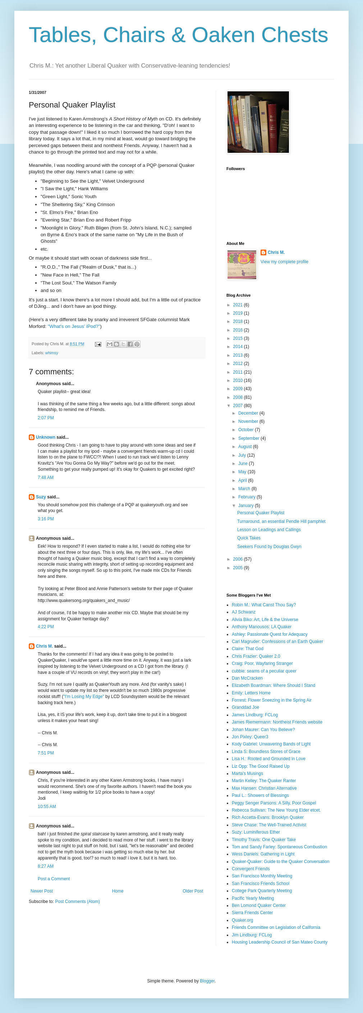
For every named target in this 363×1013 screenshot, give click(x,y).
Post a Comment (54, 878)
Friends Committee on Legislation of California (276, 927)
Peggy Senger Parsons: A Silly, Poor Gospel (274, 803)
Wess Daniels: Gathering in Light (263, 854)
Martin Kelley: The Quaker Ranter (264, 780)
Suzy (41, 496)
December (248, 413)
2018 (238, 321)
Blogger (207, 981)
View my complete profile (284, 261)
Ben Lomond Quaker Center (259, 905)
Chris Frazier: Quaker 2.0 (256, 656)
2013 (238, 355)
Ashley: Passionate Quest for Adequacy (270, 634)
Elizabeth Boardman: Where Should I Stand (273, 685)
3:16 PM (46, 518)
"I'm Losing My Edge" (83, 696)
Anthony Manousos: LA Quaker (261, 626)
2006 (238, 559)
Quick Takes (249, 537)
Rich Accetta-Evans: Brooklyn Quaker (268, 817)
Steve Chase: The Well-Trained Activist (269, 824)
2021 (238, 304)
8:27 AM (46, 866)
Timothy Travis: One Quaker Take (264, 839)
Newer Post (42, 891)
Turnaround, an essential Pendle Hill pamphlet (281, 521)
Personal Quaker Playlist (260, 512)
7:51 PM (46, 753)
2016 (238, 330)
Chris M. (44, 646)
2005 (238, 567)
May (243, 471)
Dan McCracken (247, 678)
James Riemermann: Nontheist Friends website (277, 722)
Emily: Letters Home (251, 692)
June (243, 463)
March (245, 488)
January (246, 505)
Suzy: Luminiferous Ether (256, 832)
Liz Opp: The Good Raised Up (261, 766)
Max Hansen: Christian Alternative (264, 788)
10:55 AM (47, 806)
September (249, 438)
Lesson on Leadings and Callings (269, 529)
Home (118, 891)
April (243, 480)
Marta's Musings (247, 773)
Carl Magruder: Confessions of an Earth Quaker (277, 641)
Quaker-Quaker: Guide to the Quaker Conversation (280, 861)
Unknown (45, 437)
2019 (238, 313)
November (248, 421)
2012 (238, 363)
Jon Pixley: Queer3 (250, 736)
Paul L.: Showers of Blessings (260, 795)
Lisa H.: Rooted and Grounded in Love (268, 758)
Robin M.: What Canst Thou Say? (264, 604)
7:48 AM (46, 477)
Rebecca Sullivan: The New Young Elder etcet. (276, 810)
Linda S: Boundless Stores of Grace (266, 751)
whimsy (51, 353)
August (245, 446)
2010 (238, 380)
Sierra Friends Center (252, 912)
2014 (238, 346)
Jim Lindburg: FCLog (252, 934)
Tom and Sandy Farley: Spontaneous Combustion (279, 846)
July (242, 455)
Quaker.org (242, 920)
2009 (238, 388)
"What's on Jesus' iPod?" (74, 326)
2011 (238, 372)
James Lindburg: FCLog (255, 714)
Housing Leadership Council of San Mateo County (279, 942)
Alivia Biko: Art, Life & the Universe (265, 619)
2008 (238, 397)
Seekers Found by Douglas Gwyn (269, 546)
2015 (238, 338)
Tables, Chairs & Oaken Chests (178, 35)
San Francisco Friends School (260, 883)
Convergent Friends (251, 868)
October (246, 429)
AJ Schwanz (244, 612)
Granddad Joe (245, 707)
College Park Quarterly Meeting (262, 890)
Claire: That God (247, 648)
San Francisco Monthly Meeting (262, 876)
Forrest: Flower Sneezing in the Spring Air (272, 700)
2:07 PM (46, 417)
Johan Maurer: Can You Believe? (263, 729)
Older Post (193, 891)
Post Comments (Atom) (77, 901)
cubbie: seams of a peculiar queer (264, 671)
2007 (238, 405)
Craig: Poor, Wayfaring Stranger (262, 663)
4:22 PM (46, 626)
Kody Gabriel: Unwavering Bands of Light (271, 744)
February (247, 496)
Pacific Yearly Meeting (253, 898)
